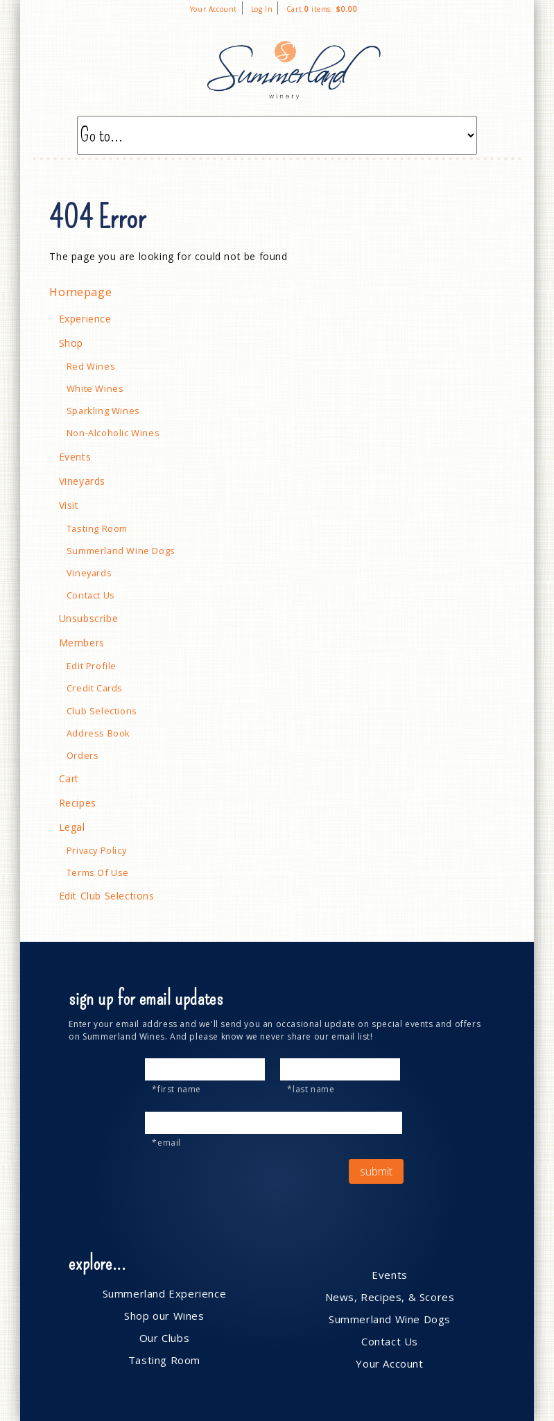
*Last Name (310, 1089)
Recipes (77, 802)
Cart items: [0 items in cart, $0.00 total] (321, 9)
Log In (262, 9)
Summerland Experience (165, 1293)
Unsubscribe (89, 618)
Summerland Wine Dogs (121, 550)
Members (82, 642)
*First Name (176, 1089)
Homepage (80, 292)
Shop (71, 343)
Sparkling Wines (103, 410)
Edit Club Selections (107, 895)
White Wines (95, 388)
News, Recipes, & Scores (390, 1297)
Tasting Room (97, 528)
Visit (69, 505)
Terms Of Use (98, 872)
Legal (72, 827)
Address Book (98, 733)
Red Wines (91, 366)
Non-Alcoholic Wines (113, 433)
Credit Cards (95, 688)
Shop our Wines (164, 1316)
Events (75, 456)
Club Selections (102, 711)
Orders (83, 755)
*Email (166, 1142)
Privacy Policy (96, 850)
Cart (69, 778)
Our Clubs (164, 1338)
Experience (85, 318)
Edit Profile (91, 666)
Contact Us (91, 595)
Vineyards (82, 481)
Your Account (213, 9)
